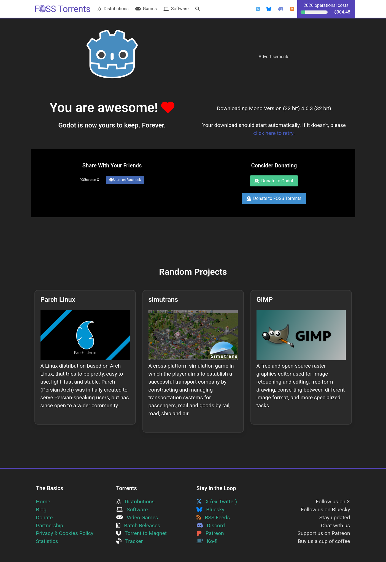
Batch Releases (138, 525)
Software (176, 8)
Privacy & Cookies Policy (64, 533)
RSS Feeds (213, 517)
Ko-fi (207, 541)
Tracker (129, 541)
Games (146, 8)
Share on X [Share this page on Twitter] (89, 180)
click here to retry (273, 133)
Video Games (137, 517)
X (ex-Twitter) (216, 501)
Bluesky (210, 509)
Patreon (210, 533)
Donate (44, 517)
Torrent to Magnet (141, 533)
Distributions (113, 8)
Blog (41, 509)
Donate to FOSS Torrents (274, 198)
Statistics (47, 541)
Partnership (49, 525)
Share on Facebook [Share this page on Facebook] (125, 180)
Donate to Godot (274, 180)
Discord (210, 525)
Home (43, 501)
